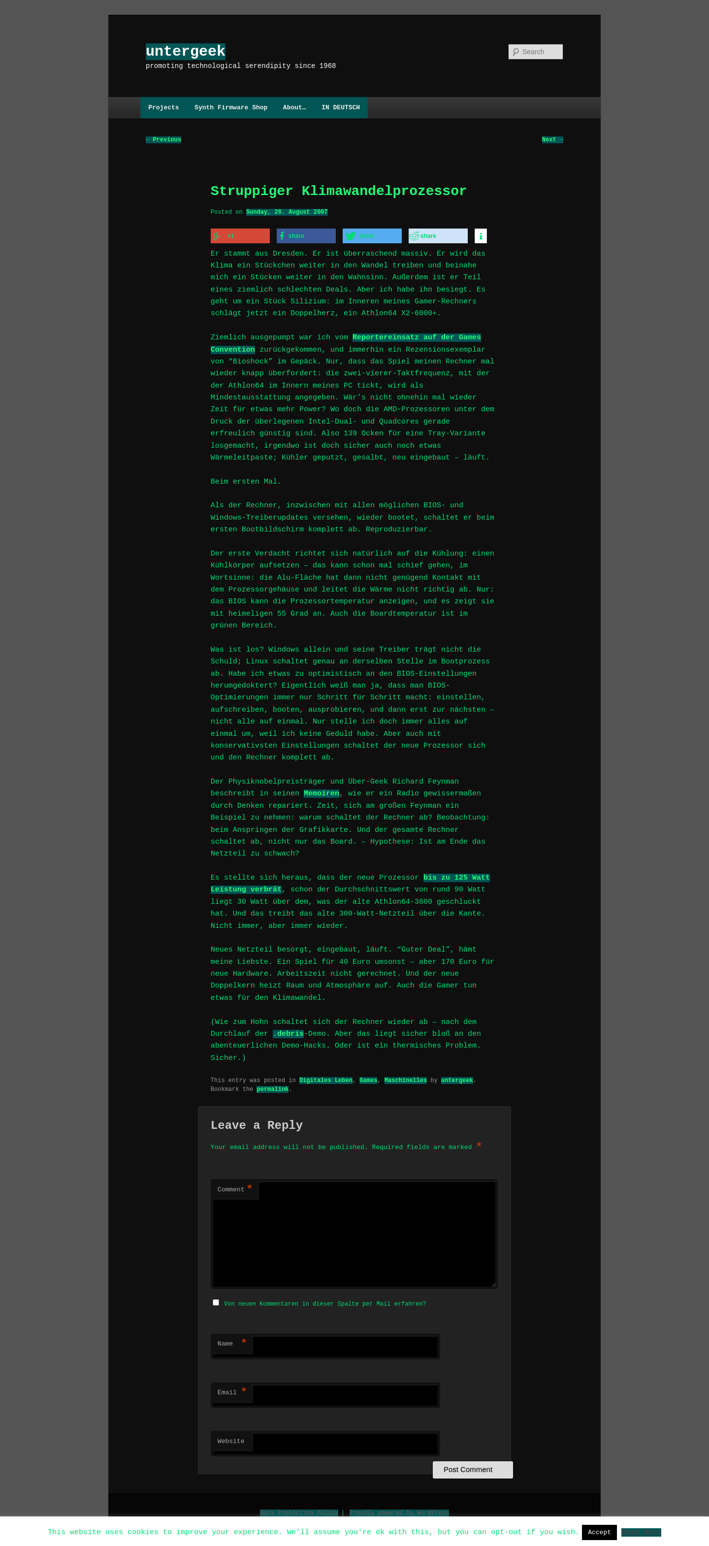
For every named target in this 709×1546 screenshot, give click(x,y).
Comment (235, 1189)
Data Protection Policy (299, 1511)
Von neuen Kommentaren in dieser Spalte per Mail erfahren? (325, 1302)
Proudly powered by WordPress (399, 1511)
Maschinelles (406, 1079)
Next (552, 140)
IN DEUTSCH (341, 107)
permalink (273, 1088)
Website (231, 1440)
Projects (163, 107)
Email (232, 1391)
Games (368, 1079)
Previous (163, 140)
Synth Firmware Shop (230, 107)
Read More (641, 1532)
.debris (288, 1033)
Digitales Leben (326, 1079)
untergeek (186, 51)
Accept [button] (599, 1532)
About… (294, 107)
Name (232, 1342)
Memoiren (321, 793)
